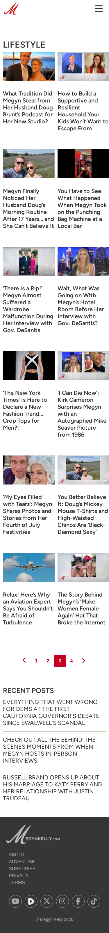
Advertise (22, 861)
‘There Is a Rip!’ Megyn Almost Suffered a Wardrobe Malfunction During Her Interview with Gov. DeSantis (28, 309)
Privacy (19, 875)
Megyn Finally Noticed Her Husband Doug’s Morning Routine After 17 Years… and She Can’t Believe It (28, 208)
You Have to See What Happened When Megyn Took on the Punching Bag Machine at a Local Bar (82, 208)
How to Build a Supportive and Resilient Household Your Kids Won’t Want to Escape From (83, 111)
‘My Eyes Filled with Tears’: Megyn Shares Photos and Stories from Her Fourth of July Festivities (27, 514)
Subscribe (22, 868)
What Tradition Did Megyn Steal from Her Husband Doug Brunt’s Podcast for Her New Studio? (28, 107)
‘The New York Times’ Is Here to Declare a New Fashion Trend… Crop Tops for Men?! (25, 410)
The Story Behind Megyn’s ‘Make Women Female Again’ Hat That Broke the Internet (82, 608)
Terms (17, 882)
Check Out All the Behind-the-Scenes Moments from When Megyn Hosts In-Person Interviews (50, 750)
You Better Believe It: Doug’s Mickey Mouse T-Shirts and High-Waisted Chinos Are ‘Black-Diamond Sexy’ (83, 514)
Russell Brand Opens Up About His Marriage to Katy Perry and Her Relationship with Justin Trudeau (52, 788)
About (17, 854)
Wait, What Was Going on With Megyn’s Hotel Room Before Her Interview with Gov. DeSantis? (81, 306)
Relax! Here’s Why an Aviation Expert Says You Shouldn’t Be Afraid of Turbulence (28, 608)
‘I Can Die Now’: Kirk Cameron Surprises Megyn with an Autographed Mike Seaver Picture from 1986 (82, 413)
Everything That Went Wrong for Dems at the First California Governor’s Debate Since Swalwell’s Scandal (51, 712)
